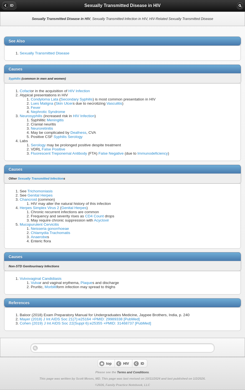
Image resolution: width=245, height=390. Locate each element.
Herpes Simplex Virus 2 (39, 208)
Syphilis (15, 78)
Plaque (86, 283)
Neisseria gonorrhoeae (50, 229)
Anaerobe (39, 237)
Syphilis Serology (68, 137)
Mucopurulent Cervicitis (39, 224)
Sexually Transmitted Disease (44, 53)
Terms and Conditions (133, 372)
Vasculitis (114, 103)
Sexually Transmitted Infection (40, 178)
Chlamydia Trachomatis (50, 233)
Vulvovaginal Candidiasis (41, 278)
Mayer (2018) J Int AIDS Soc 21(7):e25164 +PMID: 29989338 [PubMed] (80, 319)
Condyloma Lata (44, 99)
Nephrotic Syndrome (48, 112)
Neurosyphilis (31, 116)
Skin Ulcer (64, 103)
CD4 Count (94, 216)
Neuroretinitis (42, 128)
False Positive (53, 149)
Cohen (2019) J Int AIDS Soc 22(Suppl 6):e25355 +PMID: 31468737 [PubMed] (85, 323)
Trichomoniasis (40, 191)
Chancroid (28, 199)
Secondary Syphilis (76, 99)
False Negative (111, 153)
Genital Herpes (40, 195)
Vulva (35, 283)
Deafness (78, 132)
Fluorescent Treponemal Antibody (59, 153)
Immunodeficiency (152, 153)
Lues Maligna (42, 103)
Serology (38, 145)
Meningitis (55, 120)
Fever (36, 107)
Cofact (25, 91)
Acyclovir (101, 220)
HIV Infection (79, 91)
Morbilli (51, 287)
